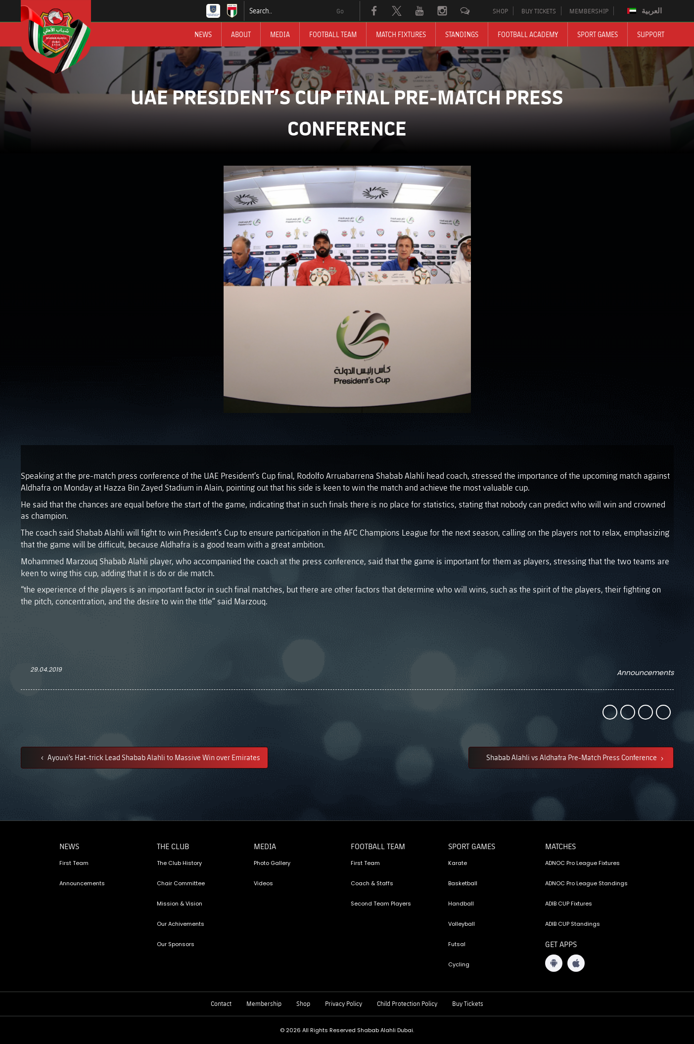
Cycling (458, 964)
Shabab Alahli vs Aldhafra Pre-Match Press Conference (572, 757)
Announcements (645, 673)
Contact (221, 1003)
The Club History (179, 863)
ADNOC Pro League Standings (586, 883)
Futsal (456, 944)
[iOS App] (576, 963)
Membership (263, 1003)
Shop (303, 1003)
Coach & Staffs (372, 883)
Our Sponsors (175, 944)
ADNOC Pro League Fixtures (582, 863)
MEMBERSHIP (588, 11)
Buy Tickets (467, 1003)
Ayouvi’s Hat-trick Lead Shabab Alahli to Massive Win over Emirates (153, 757)
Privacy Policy (343, 1003)
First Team (74, 863)
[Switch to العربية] (645, 10)
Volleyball (461, 924)
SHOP (500, 11)
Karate (457, 863)
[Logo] (65, 37)
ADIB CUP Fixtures (568, 904)
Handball (461, 904)
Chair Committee (181, 883)
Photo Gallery (272, 863)
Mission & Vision (179, 904)
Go (340, 11)
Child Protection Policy (407, 1003)
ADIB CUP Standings (572, 924)
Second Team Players (381, 904)
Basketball (462, 883)
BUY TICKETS (538, 11)
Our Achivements (180, 924)
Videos (263, 883)
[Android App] (553, 963)
